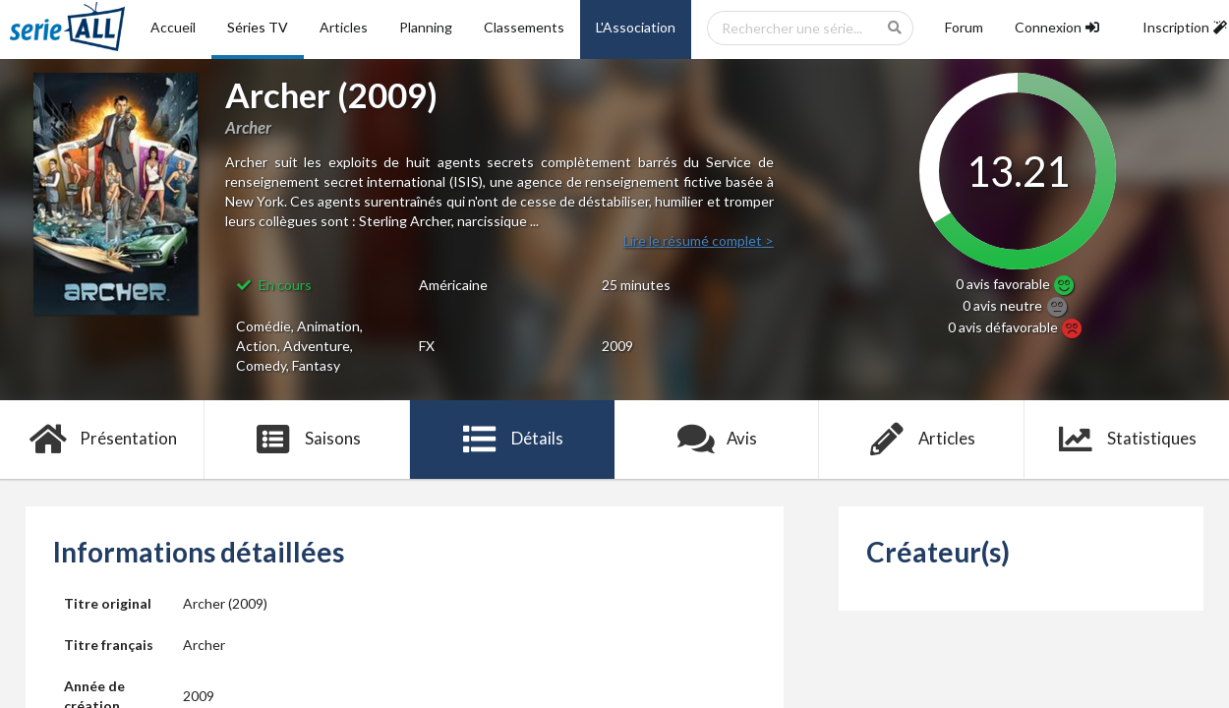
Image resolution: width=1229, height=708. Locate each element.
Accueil (173, 27)
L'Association (635, 27)
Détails (512, 439)
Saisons (307, 439)
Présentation (103, 439)
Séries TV (257, 27)
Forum (964, 27)
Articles (344, 27)
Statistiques (1126, 439)
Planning (425, 27)
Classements (524, 27)
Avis (717, 439)
